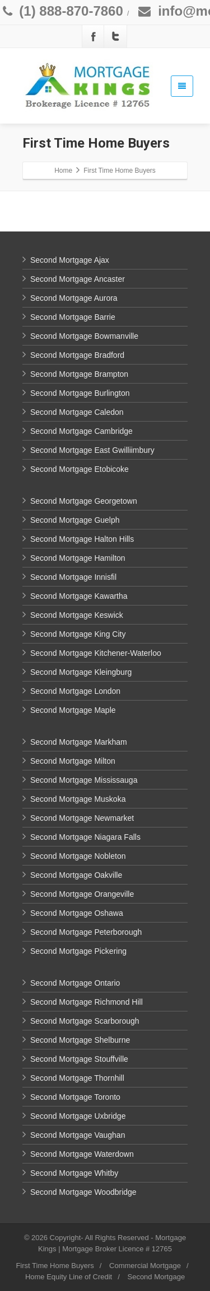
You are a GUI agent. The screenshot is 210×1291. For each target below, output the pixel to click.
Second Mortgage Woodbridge (83, 1192)
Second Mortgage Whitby (74, 1173)
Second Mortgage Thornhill (77, 1078)
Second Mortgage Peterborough (86, 932)
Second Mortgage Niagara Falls (85, 837)
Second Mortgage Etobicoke (79, 469)
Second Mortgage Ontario (75, 982)
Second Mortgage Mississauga (83, 779)
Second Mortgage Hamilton (77, 558)
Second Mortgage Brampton (79, 374)
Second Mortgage (156, 1277)
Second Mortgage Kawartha (79, 596)
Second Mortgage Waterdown (82, 1154)
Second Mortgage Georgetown (83, 500)
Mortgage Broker (89, 1249)
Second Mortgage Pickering (78, 951)
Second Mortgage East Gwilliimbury (92, 450)
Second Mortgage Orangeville (82, 894)
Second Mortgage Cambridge (81, 431)
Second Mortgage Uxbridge (77, 1116)
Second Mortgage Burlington (79, 393)
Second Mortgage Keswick (76, 615)
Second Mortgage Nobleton (77, 856)
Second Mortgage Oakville (76, 875)
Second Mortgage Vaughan (77, 1135)
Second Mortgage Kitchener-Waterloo (95, 653)
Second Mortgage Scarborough (84, 1020)
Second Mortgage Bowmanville (84, 336)
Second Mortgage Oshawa (76, 913)
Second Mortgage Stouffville (79, 1058)
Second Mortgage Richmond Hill (86, 1001)
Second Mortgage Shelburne (80, 1039)
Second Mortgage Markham (78, 741)
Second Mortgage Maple (73, 710)
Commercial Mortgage (145, 1265)
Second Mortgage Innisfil (73, 577)
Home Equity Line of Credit (68, 1277)
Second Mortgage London (75, 691)
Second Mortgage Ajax (69, 260)
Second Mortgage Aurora (74, 298)
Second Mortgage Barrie (72, 317)
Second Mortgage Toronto (75, 1097)
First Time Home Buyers (55, 1265)
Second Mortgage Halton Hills (82, 539)
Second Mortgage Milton (72, 760)
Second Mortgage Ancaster (77, 279)
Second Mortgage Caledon (77, 412)
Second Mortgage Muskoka (77, 799)
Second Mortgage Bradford (77, 355)
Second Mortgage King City (77, 634)
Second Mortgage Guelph (75, 520)
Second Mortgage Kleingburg (81, 672)
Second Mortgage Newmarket (82, 818)
